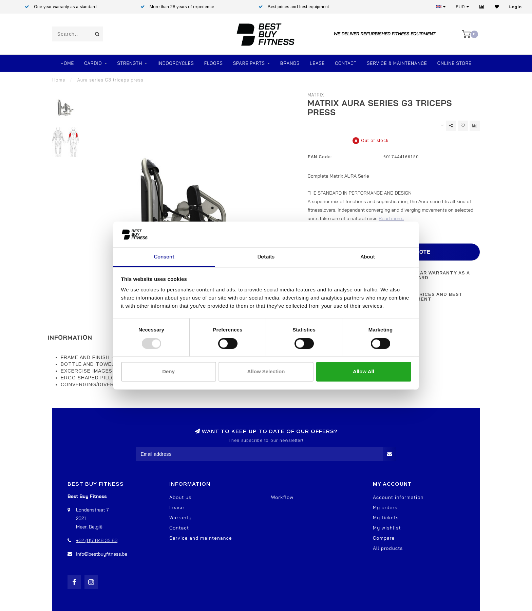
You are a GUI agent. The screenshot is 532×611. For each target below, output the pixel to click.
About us (180, 497)
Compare (384, 538)
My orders (385, 507)
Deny (168, 372)
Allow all (363, 372)
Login (515, 6)
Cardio (93, 63)
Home (67, 63)
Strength (129, 63)
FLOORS (213, 63)
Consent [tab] (164, 257)
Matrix (316, 94)
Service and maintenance (200, 538)
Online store (454, 63)
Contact (346, 63)
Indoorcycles (175, 63)
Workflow (282, 497)
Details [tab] (266, 257)
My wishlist (387, 528)
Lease (317, 63)
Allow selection (266, 372)
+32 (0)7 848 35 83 (96, 540)
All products (388, 548)
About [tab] (367, 257)
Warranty (180, 518)
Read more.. (391, 218)
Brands (290, 63)
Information (70, 337)
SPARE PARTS (249, 63)
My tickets (386, 518)
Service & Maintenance (397, 63)
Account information (398, 497)
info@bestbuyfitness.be (101, 554)
